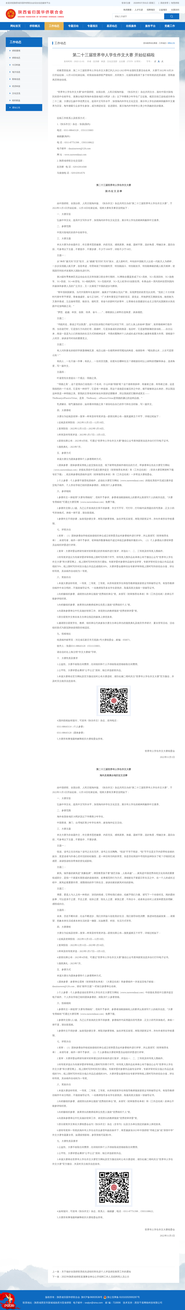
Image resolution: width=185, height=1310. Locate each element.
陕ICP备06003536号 (91, 1297)
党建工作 (169, 26)
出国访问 (175, 10)
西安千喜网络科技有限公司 (148, 1302)
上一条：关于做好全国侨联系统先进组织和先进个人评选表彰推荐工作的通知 (91, 1271)
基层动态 (112, 26)
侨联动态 (16, 58)
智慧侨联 (175, 3)
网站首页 (15, 26)
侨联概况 (34, 26)
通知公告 (16, 107)
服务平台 (150, 26)
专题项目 (92, 26)
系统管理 (164, 3)
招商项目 (151, 10)
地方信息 (16, 72)
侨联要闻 (16, 50)
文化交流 (16, 93)
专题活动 (73, 26)
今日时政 (16, 65)
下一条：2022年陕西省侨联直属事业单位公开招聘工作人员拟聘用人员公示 (90, 1276)
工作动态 (54, 26)
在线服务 (131, 26)
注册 (128, 3)
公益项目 (163, 10)
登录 (124, 3)
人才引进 (139, 10)
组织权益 (16, 100)
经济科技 (16, 86)
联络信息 (16, 79)
